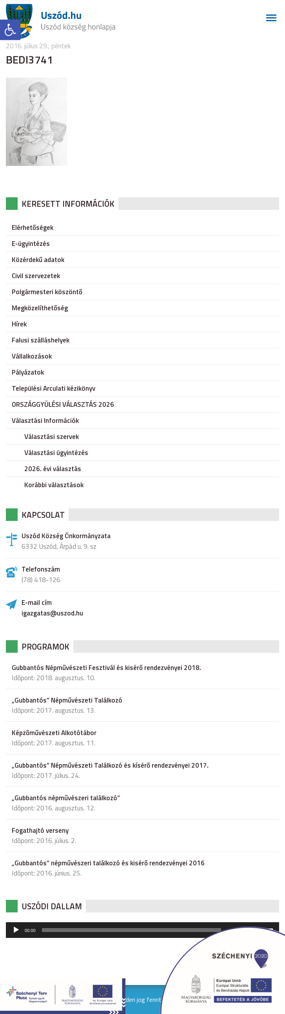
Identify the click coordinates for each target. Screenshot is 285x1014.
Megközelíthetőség (40, 308)
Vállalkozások (32, 356)
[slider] (131, 930)
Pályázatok (28, 372)
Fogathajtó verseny (40, 830)
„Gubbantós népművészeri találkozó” (66, 798)
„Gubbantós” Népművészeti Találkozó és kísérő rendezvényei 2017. (110, 765)
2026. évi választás (52, 469)
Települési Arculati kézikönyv (53, 388)
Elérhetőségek (32, 227)
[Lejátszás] (16, 930)
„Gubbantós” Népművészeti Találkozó (67, 700)
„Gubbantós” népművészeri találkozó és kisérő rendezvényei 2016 (108, 863)
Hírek (19, 324)
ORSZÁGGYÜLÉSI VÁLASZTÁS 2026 (63, 404)
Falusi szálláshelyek (40, 340)
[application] (142, 930)
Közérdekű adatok (38, 260)
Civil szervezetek (36, 276)
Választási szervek (51, 436)
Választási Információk (45, 420)
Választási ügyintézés (56, 453)
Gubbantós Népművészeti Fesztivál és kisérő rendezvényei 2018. (106, 668)
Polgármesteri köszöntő (47, 292)
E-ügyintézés (31, 243)
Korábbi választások (54, 485)
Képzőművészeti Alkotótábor (54, 733)
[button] (10, 30)
